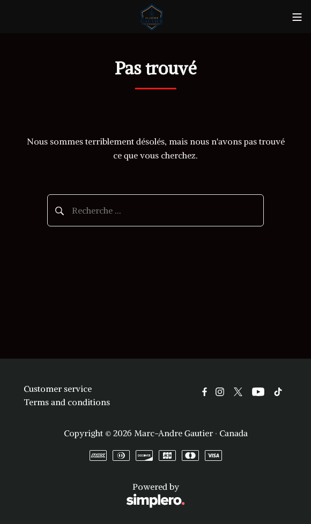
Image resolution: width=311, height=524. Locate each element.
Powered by (104, 495)
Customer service (58, 388)
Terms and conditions (67, 402)
